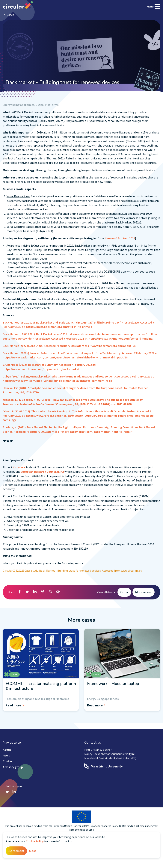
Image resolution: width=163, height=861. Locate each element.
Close (32, 851)
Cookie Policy (35, 841)
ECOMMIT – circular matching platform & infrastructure (41, 686)
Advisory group (13, 767)
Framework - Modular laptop (113, 683)
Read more (15, 705)
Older (124, 592)
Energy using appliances (18, 105)
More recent (143, 592)
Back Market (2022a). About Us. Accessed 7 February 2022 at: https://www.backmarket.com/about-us (69, 346)
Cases (10, 15)
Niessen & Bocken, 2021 (120, 238)
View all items (106, 592)
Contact (8, 761)
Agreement (16, 851)
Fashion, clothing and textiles (25, 699)
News (6, 755)
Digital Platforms (47, 105)
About (7, 749)
